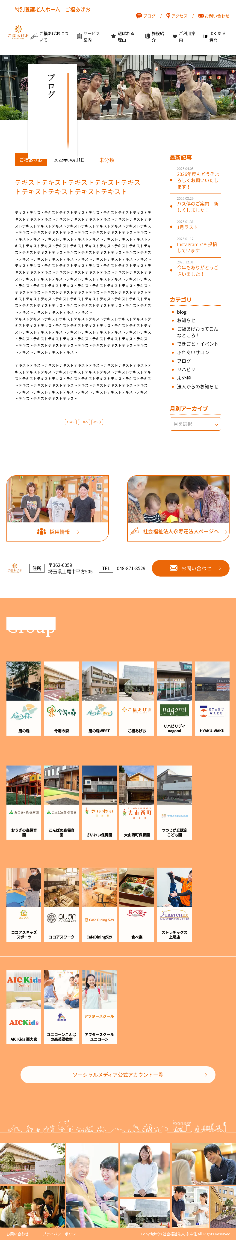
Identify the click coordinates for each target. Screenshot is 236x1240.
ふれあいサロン (193, 352)
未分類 (184, 378)
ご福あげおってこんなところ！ (197, 332)
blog (181, 311)
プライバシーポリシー (61, 1234)
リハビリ (186, 369)
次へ (95, 422)
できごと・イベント (197, 343)
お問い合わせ (17, 1234)
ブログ (184, 361)
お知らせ (186, 320)
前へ (71, 422)
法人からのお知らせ (197, 386)
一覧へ (84, 422)
